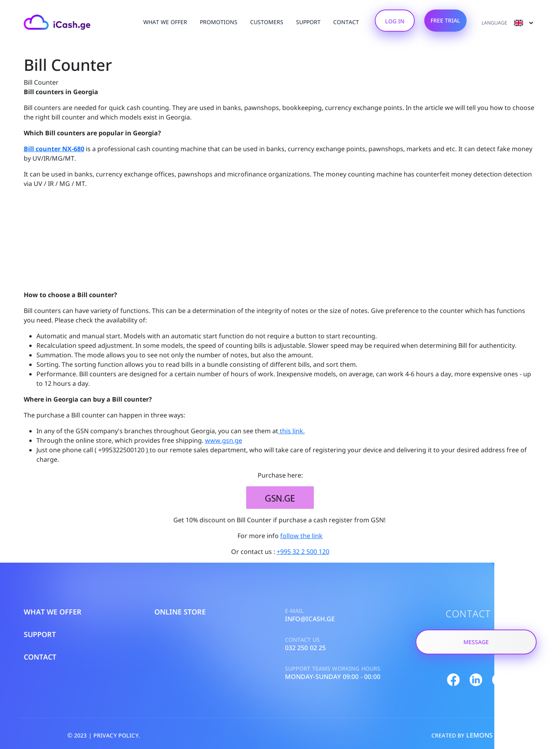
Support (308, 22)
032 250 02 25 (305, 647)
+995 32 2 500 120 (303, 551)
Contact (346, 22)
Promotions (218, 22)
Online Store (180, 611)
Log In (394, 21)
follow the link (301, 535)
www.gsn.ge (223, 440)
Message (476, 642)
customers (266, 22)
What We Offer (165, 22)
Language (508, 23)
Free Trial (445, 20)
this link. (291, 431)
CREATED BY (462, 735)
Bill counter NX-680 (54, 148)
